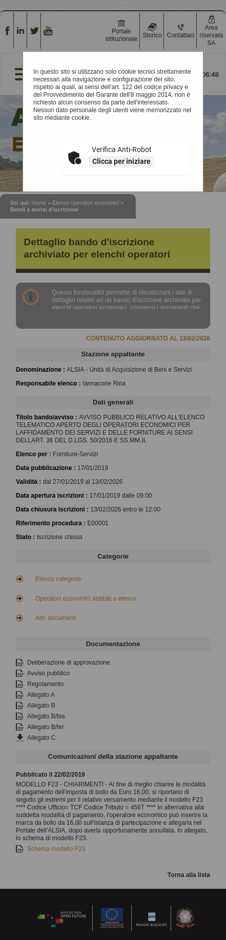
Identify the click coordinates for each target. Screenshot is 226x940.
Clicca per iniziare (121, 161)
